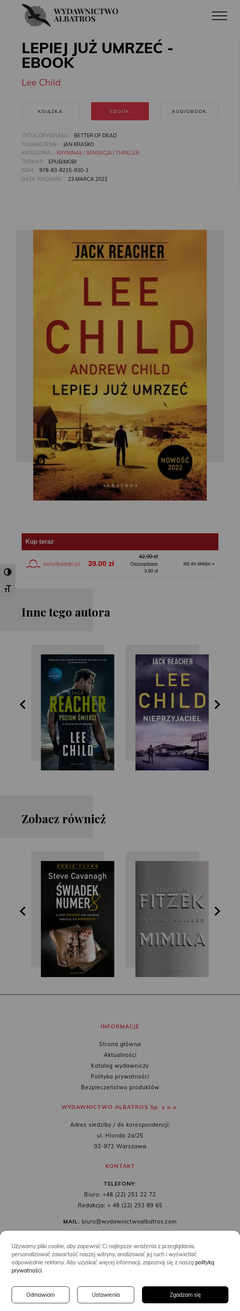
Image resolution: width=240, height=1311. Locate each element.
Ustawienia (106, 1294)
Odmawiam (40, 1294)
